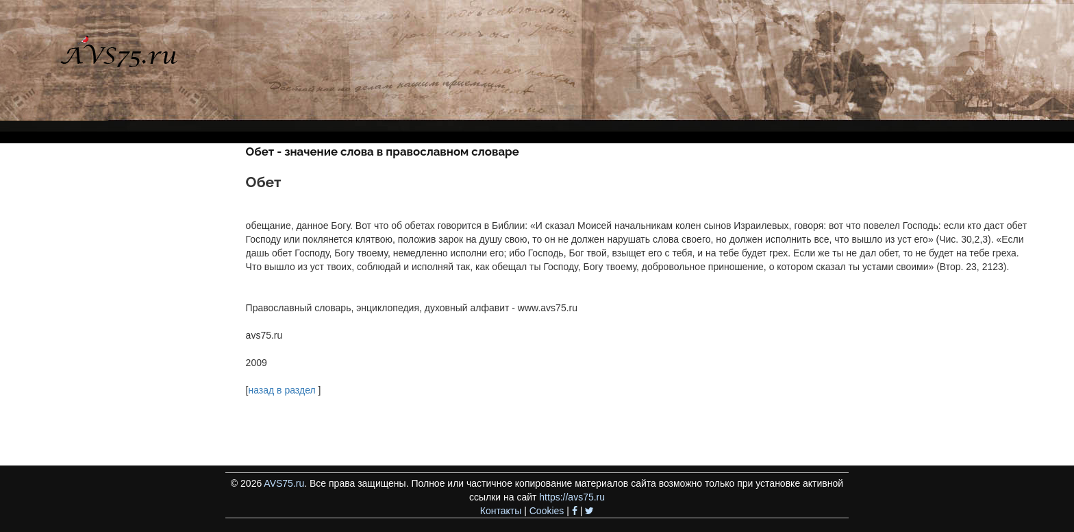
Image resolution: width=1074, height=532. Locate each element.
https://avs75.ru (572, 497)
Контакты (500, 510)
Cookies (546, 510)
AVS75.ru (284, 483)
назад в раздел (281, 390)
